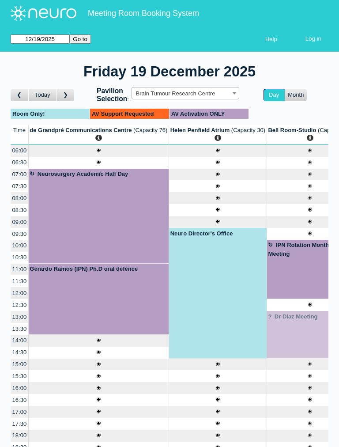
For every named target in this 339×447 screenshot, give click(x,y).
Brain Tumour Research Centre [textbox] (175, 93)
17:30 (19, 423)
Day (274, 94)
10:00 (19, 245)
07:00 (19, 174)
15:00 (19, 364)
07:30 (19, 186)
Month (296, 94)
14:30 (19, 352)
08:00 (19, 198)
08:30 (19, 210)
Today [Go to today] (42, 94)
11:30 (19, 281)
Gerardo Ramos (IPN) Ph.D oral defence (84, 268)
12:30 (19, 305)
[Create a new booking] (99, 151)
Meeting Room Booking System (143, 13)
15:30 (19, 376)
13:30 (19, 329)
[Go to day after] (66, 95)
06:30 (19, 162)
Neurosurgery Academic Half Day (83, 173)
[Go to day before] (20, 95)
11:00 (19, 269)
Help (271, 39)
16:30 (19, 400)
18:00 (19, 435)
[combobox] (185, 93)
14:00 (19, 340)
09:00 (19, 222)
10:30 (19, 257)
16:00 (19, 388)
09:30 (19, 234)
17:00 (19, 412)
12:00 (19, 293)
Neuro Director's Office (201, 233)
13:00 (19, 317)
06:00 (19, 150)
